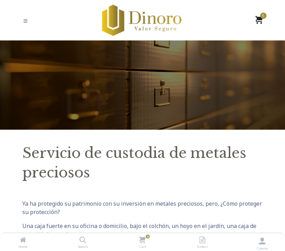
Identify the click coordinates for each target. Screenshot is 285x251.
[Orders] (202, 240)
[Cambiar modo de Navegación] (25, 20)
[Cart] (142, 240)
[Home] (23, 240)
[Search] (83, 240)
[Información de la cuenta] (262, 240)
